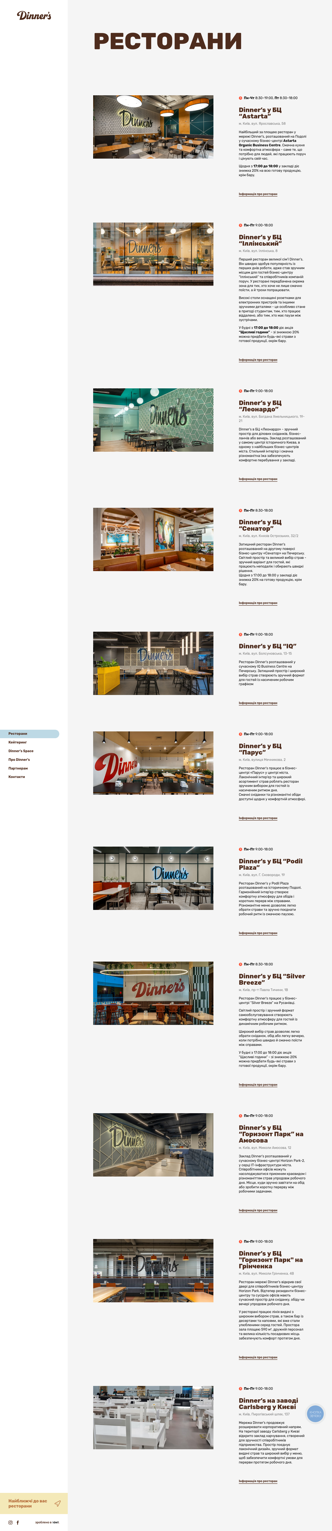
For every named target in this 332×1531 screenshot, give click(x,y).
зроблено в (47, 1522)
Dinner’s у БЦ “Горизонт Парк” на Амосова (271, 1147)
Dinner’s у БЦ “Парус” (260, 765)
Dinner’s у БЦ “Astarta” (260, 129)
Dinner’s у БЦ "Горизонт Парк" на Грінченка (271, 1273)
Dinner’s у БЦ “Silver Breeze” (272, 995)
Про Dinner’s (19, 760)
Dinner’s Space (20, 751)
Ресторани (17, 734)
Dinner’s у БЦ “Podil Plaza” (271, 880)
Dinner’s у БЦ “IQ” (267, 665)
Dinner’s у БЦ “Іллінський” (260, 256)
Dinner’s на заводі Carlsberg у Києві (268, 1420)
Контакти (16, 777)
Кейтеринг (17, 742)
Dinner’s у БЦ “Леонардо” (260, 420)
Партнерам (18, 768)
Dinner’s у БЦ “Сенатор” (260, 541)
